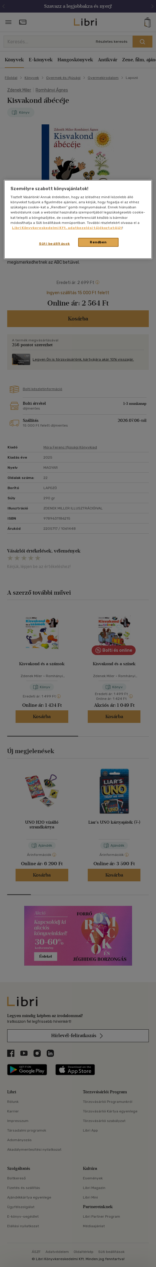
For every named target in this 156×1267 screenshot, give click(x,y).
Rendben (98, 242)
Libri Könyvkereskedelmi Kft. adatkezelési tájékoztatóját (67, 227)
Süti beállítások (54, 243)
